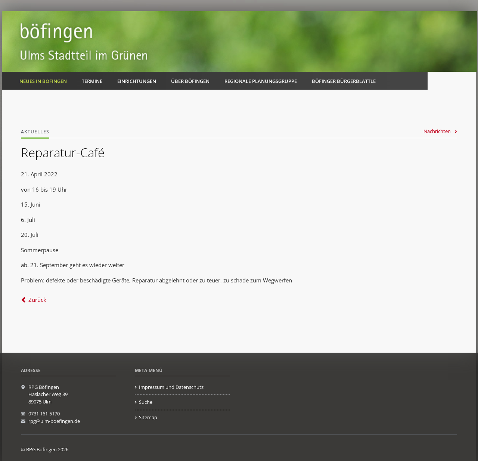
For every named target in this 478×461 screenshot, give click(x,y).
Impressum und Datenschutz (171, 387)
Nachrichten (437, 131)
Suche (145, 402)
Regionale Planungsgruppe (260, 81)
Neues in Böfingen (43, 81)
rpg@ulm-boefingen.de (54, 421)
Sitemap (148, 417)
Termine (92, 81)
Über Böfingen (190, 81)
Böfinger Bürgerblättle (344, 81)
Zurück (37, 299)
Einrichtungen (136, 81)
